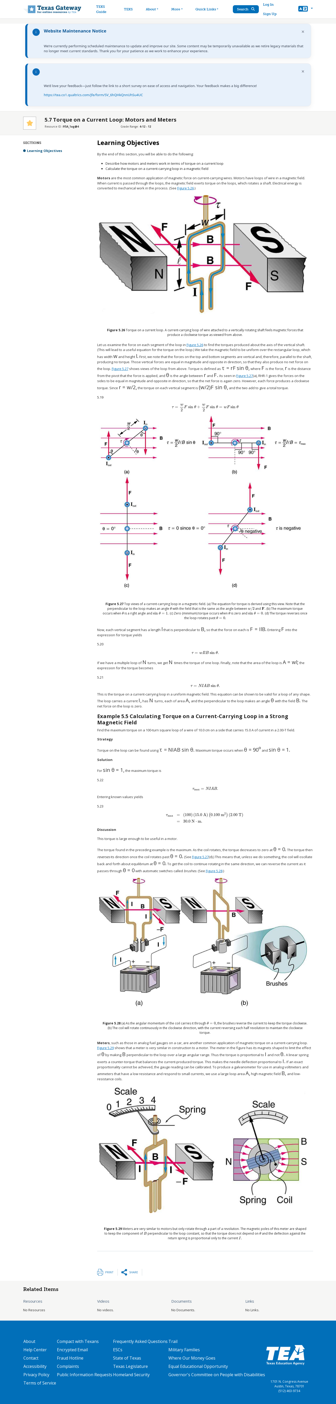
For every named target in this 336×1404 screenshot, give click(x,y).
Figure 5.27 (120, 368)
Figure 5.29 (105, 1047)
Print (109, 1272)
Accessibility (35, 1366)
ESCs (117, 1350)
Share (133, 1272)
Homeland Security (131, 1374)
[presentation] (115, 356)
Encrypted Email (72, 1350)
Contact (30, 1358)
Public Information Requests (84, 1374)
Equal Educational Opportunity (198, 1366)
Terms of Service (39, 1383)
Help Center (35, 1350)
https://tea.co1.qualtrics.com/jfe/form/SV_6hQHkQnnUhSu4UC (93, 94)
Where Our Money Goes (191, 1358)
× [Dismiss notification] (302, 31)
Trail (172, 1341)
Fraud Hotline (70, 1358)
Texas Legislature (130, 1366)
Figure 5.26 (185, 188)
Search (246, 9)
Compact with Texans (78, 1341)
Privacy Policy (36, 1374)
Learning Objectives (44, 150)
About (29, 1341)
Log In (268, 4)
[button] (305, 9)
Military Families (184, 1350)
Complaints (68, 1366)
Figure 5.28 (214, 871)
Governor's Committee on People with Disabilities (216, 1374)
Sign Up (269, 14)
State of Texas (127, 1358)
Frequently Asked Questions (140, 1341)
